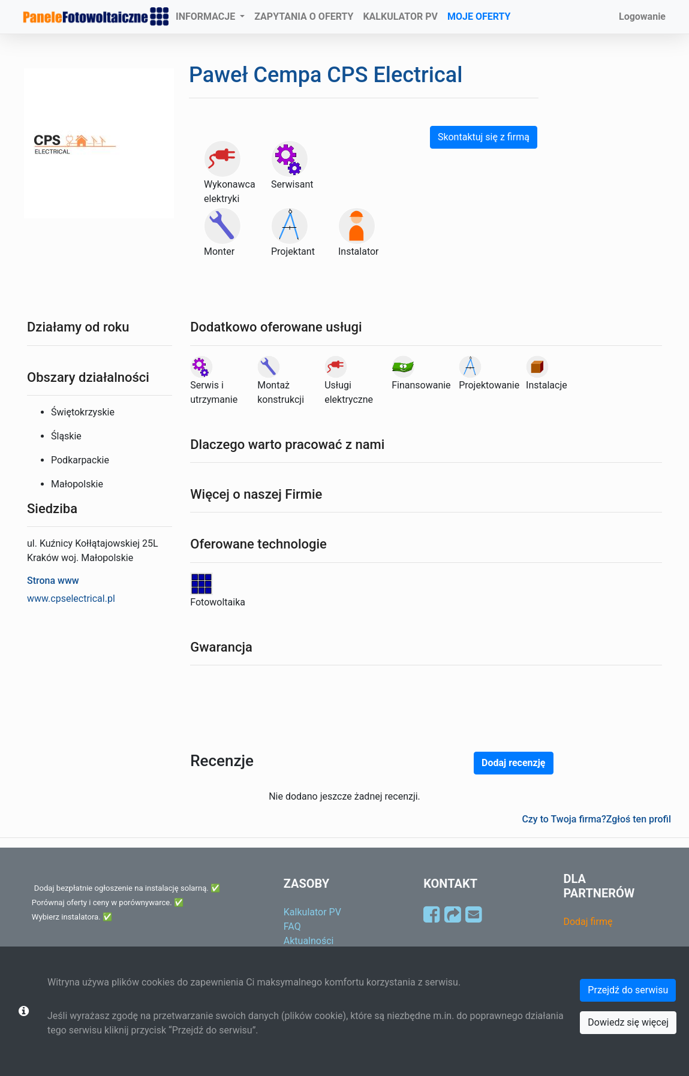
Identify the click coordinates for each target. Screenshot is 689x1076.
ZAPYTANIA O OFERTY (303, 16)
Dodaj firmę (587, 921)
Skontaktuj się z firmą (483, 137)
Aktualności (309, 941)
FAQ (292, 926)
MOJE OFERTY (479, 16)
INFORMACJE (206, 16)
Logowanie (642, 16)
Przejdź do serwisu (628, 990)
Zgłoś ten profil (638, 819)
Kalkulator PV (312, 912)
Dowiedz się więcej (628, 1022)
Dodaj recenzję (513, 762)
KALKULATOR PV (400, 16)
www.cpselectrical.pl (71, 598)
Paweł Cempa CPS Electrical (325, 75)
